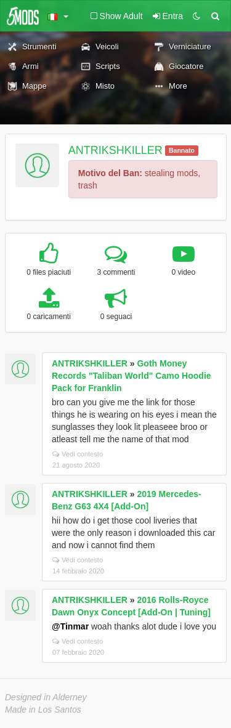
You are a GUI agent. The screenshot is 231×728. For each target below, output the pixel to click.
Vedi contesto (77, 454)
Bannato (182, 150)
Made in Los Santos (43, 709)
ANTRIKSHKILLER (115, 150)
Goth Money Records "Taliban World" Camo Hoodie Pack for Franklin (131, 375)
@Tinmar (70, 626)
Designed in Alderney (46, 697)
